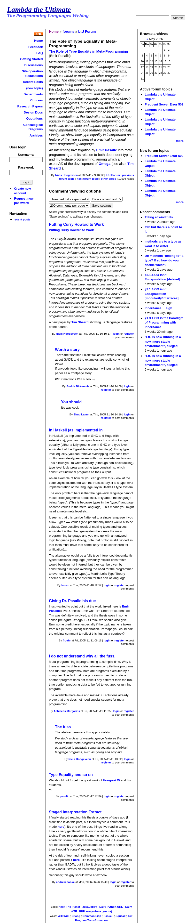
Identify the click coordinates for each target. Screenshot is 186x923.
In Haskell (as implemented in (76, 430)
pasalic (64, 796)
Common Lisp (92, 916)
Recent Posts (33, 82)
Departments (33, 94)
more (180, 141)
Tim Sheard (80, 322)
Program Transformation (91, 920)
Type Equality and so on (71, 775)
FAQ (39, 53)
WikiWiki (63, 916)
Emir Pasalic (106, 150)
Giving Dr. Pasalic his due (72, 601)
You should (71, 402)
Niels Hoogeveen (66, 175)
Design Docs (33, 112)
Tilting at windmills (159, 217)
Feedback (35, 47)
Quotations (34, 118)
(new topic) (34, 88)
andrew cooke (65, 882)
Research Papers (30, 106)
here (61, 826)
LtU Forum (87, 31)
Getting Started (31, 59)
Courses (36, 100)
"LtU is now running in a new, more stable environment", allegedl (163, 341)
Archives (36, 135)
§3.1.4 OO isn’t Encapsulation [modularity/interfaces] (161, 293)
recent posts (22, 219)
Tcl (130, 916)
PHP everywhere (90, 911)
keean (65, 585)
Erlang (75, 916)
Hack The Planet (69, 906)
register (129, 333)
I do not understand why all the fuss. (82, 656)
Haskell (108, 916)
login (116, 333)
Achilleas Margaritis (67, 711)
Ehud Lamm (81, 414)
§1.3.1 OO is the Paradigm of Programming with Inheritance (164, 322)
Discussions (33, 65)
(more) (107, 911)
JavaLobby (89, 906)
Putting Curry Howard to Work (76, 224)
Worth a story (67, 350)
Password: (26, 167)
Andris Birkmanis (77, 386)
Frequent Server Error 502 (164, 104)
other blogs (108, 178)
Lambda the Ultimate (39, 9)
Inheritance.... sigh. (159, 308)
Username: (26, 154)
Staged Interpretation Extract (75, 812)
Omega (104, 164)
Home (38, 40)
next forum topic (88, 178)
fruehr (67, 640)
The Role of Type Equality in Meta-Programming (88, 51)
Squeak (120, 916)
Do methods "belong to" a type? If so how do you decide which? (164, 260)
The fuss (63, 727)
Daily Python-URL (111, 906)
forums (68, 31)
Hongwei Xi (112, 780)
